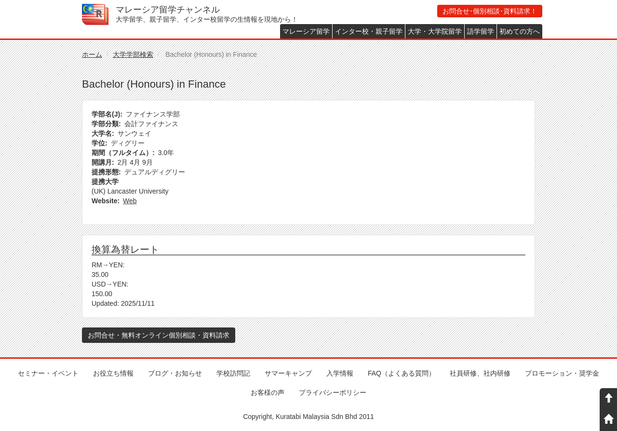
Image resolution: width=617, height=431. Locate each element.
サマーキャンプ (288, 373)
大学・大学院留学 (435, 31)
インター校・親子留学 (368, 31)
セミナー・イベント (48, 373)
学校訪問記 (233, 373)
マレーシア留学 (306, 31)
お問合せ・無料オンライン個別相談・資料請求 (158, 335)
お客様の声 (267, 392)
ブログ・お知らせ (175, 373)
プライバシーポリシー (332, 392)
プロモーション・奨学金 (562, 373)
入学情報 (339, 373)
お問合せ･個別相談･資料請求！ (490, 11)
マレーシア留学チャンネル (168, 9)
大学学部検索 (133, 54)
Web (130, 201)
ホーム (92, 54)
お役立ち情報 (113, 373)
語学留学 (480, 31)
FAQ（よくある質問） (401, 373)
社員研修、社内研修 (480, 373)
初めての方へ (519, 31)
